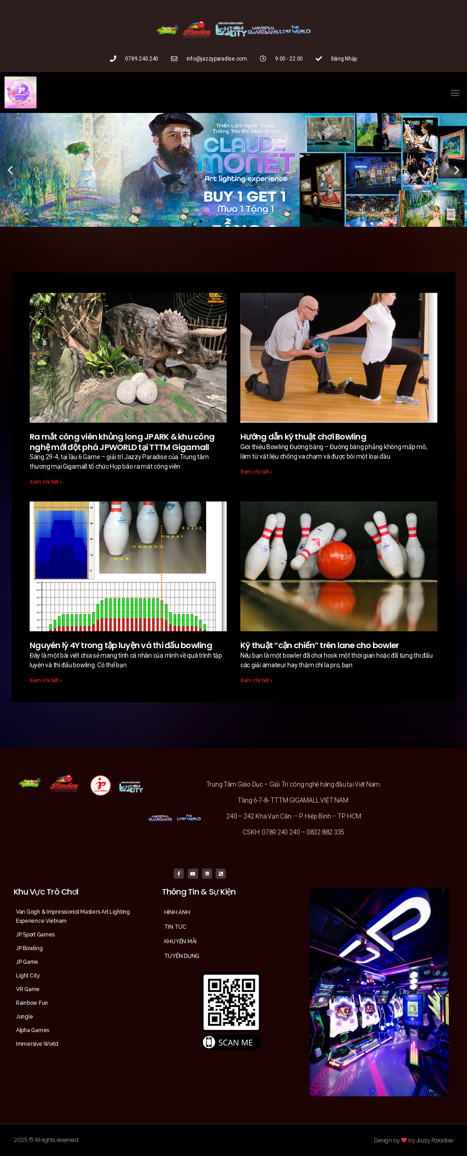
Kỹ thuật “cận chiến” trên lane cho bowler (319, 645)
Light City (28, 975)
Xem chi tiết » (46, 482)
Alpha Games (32, 1030)
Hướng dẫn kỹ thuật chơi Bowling (303, 436)
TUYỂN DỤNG (181, 956)
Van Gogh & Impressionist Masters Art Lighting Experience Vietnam (73, 916)
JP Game (27, 962)
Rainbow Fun (32, 1003)
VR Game (28, 989)
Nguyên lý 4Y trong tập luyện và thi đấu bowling (121, 645)
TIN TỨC (175, 927)
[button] (454, 92)
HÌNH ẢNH (177, 912)
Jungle (24, 1016)
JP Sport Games (35, 934)
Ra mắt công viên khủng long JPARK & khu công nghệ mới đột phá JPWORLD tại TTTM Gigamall (122, 442)
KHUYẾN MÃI (180, 941)
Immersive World (37, 1044)
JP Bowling (29, 948)
